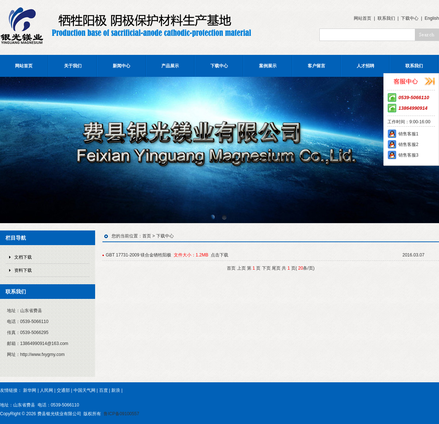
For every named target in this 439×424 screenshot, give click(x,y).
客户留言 (316, 65)
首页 (146, 236)
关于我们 (73, 65)
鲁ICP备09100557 (121, 413)
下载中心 (410, 18)
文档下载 (23, 257)
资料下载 (23, 270)
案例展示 (268, 65)
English (432, 18)
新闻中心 (121, 65)
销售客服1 (408, 133)
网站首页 (362, 18)
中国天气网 (84, 390)
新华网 (29, 390)
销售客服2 (408, 144)
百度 (103, 390)
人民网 (46, 390)
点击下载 (219, 255)
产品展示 (170, 65)
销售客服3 (408, 155)
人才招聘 (365, 65)
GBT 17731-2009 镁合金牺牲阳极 (138, 255)
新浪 (115, 390)
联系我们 (386, 18)
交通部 (63, 390)
